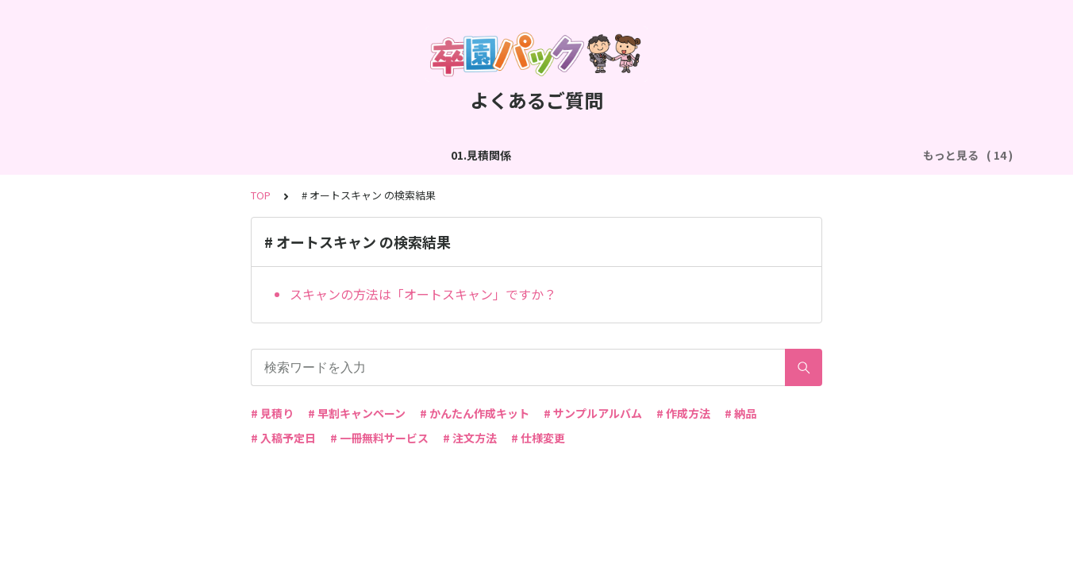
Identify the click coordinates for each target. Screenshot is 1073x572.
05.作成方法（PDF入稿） (691, 155)
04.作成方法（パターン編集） (531, 155)
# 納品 (740, 413)
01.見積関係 (106, 155)
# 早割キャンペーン (357, 413)
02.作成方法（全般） (211, 155)
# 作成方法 (683, 413)
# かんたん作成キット (474, 413)
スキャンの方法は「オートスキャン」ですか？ (423, 293)
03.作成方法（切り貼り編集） (360, 155)
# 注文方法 (470, 438)
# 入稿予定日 (283, 438)
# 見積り (272, 413)
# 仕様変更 (538, 438)
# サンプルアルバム (593, 413)
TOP (261, 195)
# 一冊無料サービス (379, 438)
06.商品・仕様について (834, 155)
